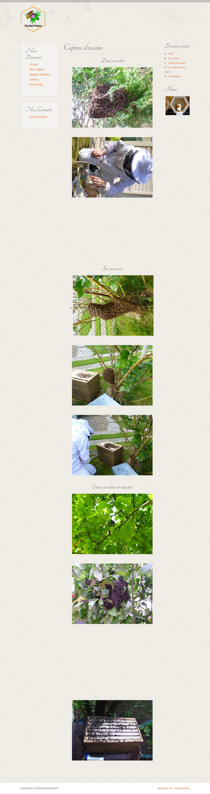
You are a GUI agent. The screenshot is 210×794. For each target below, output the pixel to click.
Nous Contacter (38, 117)
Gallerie (34, 79)
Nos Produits (37, 69)
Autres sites (36, 84)
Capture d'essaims (40, 74)
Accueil (34, 64)
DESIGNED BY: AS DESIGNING (173, 788)
